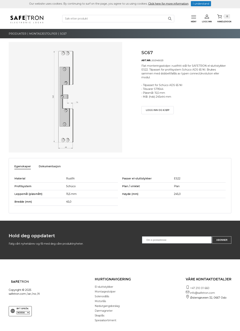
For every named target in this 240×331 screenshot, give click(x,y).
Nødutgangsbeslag (107, 306)
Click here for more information (168, 3)
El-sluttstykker (104, 286)
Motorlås (100, 301)
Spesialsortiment (105, 320)
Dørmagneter (104, 310)
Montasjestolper (43, 33)
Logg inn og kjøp (157, 110)
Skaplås (99, 315)
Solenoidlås (102, 296)
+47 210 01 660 (199, 288)
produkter (17, 33)
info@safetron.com (202, 293)
